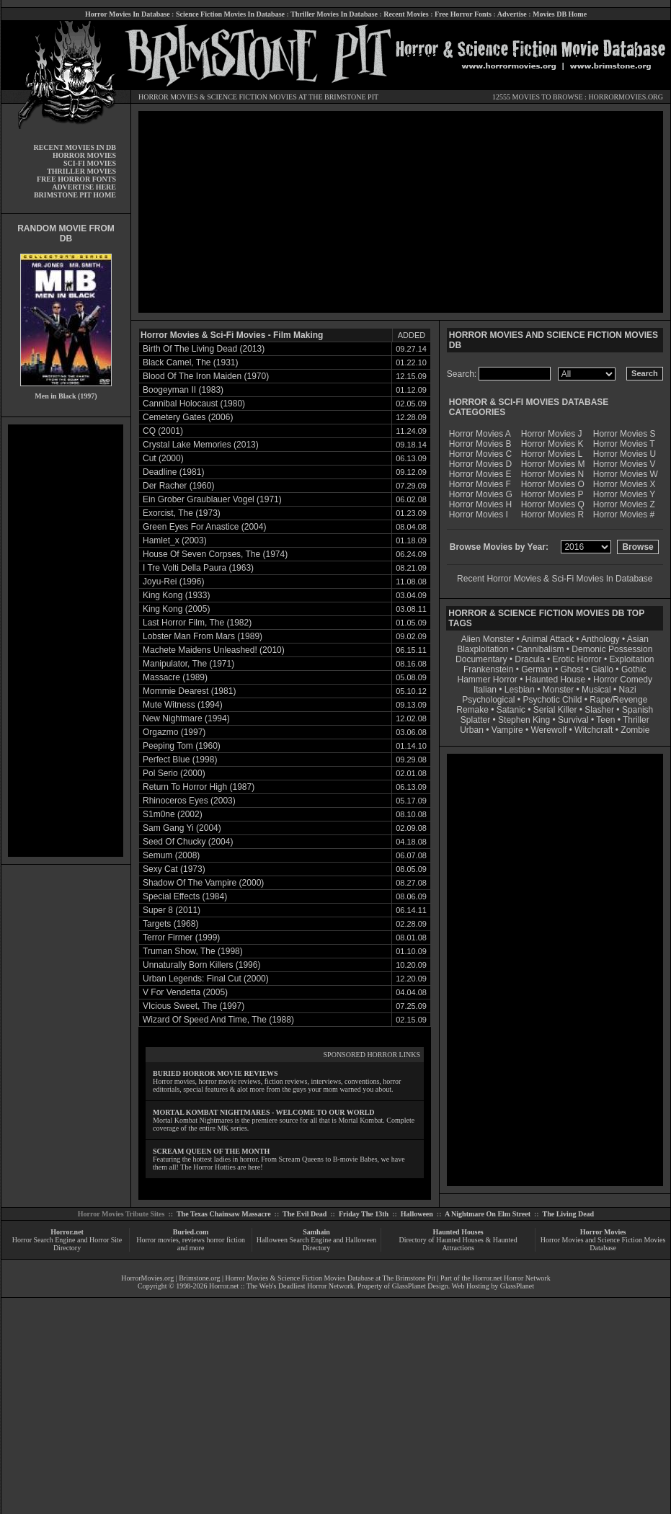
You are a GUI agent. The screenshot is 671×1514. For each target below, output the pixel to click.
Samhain (316, 1232)
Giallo (602, 669)
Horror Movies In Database (127, 14)
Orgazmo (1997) (174, 732)
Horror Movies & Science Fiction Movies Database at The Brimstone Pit (330, 1278)
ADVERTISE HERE (84, 187)
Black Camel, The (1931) (191, 362)
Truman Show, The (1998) (193, 951)
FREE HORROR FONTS (76, 179)
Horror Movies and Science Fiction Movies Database (603, 1244)
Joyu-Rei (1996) (173, 581)
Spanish (637, 710)
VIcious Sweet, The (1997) (193, 1006)
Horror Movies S (624, 434)
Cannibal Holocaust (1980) (194, 403)
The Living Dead (569, 1214)
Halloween (417, 1214)
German (536, 669)
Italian (485, 690)
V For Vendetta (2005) (185, 992)
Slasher (599, 710)
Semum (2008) (171, 855)
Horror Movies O (553, 484)
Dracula (529, 659)
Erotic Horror (577, 659)
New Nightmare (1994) (186, 718)
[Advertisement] (65, 640)
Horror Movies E (480, 474)
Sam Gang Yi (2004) (182, 828)
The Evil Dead (304, 1214)
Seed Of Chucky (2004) (188, 842)
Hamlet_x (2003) (175, 540)
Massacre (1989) (175, 677)
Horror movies (157, 1240)
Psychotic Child (552, 700)
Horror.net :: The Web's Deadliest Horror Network (281, 1286)
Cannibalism (540, 649)
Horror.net (67, 1232)
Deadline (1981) (173, 472)
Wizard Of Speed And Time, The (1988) (218, 1020)
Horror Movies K (552, 444)
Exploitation (631, 659)
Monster (558, 690)
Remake (472, 710)
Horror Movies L (551, 454)
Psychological (488, 700)
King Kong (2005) (176, 609)
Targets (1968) (170, 924)
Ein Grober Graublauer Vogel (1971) (212, 499)
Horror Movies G (480, 494)
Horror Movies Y (624, 494)
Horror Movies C (480, 454)
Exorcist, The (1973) (182, 513)
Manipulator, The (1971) (188, 664)
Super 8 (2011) (171, 910)
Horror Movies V (624, 464)
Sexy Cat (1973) (174, 869)
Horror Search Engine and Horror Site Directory (67, 1244)
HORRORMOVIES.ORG (625, 97)
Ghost (571, 669)
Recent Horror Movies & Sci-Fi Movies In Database (554, 579)
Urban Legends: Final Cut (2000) (206, 979)
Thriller (636, 720)
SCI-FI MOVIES (89, 163)
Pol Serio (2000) (174, 773)
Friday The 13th (363, 1214)
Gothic (633, 669)
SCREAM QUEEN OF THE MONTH (211, 1151)
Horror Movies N (552, 474)
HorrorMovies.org (147, 1278)
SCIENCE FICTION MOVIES (251, 97)
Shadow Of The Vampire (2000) (203, 883)
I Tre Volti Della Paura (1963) (198, 568)
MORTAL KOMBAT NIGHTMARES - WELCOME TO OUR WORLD (264, 1112)
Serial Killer (555, 710)
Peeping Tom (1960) (182, 746)
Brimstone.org (199, 1278)
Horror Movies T (624, 444)
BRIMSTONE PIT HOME (75, 195)
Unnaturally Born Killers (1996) (201, 965)
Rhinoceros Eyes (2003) (189, 801)
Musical (596, 690)
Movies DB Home (560, 14)
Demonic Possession (612, 649)
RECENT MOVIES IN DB (74, 147)
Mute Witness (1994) (183, 705)
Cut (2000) (163, 458)
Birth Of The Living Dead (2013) (204, 349)
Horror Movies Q (553, 504)
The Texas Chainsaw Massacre (224, 1214)
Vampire (507, 730)
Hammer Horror (487, 679)
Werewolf (548, 730)
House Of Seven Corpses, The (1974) (215, 554)
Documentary (481, 659)
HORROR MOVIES (168, 97)
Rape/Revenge (618, 700)
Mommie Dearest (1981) (189, 691)
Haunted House (555, 679)
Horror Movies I (478, 514)
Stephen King (524, 720)
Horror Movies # (623, 514)
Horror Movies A (480, 434)
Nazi (627, 690)
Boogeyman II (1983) (183, 390)
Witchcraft (593, 730)
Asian (638, 639)
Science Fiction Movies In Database (230, 14)
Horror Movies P (552, 494)
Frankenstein (488, 669)
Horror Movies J (551, 434)
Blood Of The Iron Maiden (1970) (206, 376)
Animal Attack (547, 639)
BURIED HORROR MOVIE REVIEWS (215, 1073)
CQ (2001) (163, 431)
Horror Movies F (480, 484)
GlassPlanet (517, 1286)
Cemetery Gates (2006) (188, 417)
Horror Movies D (480, 464)
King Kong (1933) (176, 595)
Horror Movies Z (624, 504)
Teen (605, 720)
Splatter (475, 720)
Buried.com (191, 1232)
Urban (472, 730)
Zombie (635, 730)
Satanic (511, 710)
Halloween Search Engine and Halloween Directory (317, 1244)
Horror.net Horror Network (511, 1278)
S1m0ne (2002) (173, 814)
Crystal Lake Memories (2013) (201, 445)
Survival (573, 720)
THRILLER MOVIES (81, 171)
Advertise (512, 14)
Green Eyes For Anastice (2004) (204, 527)
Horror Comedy (622, 679)
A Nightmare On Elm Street (487, 1214)
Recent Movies (405, 14)
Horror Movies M (553, 464)
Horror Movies (603, 1232)
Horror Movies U (624, 454)
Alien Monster (487, 639)
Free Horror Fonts (463, 14)
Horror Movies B (480, 444)
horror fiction (225, 1240)
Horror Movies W (625, 474)
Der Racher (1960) (178, 486)
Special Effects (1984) (185, 896)
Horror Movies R (552, 514)
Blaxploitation (482, 649)
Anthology (600, 639)
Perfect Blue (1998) (180, 759)
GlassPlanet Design (420, 1286)
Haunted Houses (457, 1232)
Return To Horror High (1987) (198, 787)
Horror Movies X (624, 484)
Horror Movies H (480, 504)
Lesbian (521, 690)
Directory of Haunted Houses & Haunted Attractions (458, 1244)
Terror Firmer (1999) (181, 937)
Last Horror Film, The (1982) (197, 623)
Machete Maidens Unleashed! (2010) (214, 650)
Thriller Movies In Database (334, 14)
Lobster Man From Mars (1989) (202, 636)
